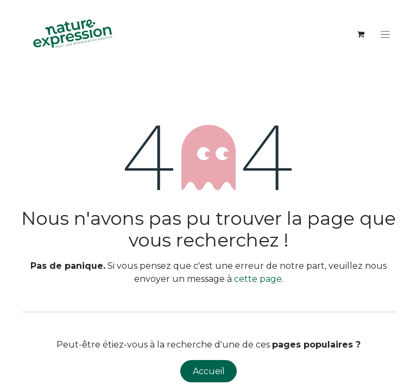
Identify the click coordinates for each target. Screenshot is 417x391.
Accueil (209, 371)
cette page (258, 279)
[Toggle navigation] (385, 34)
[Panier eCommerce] (360, 34)
